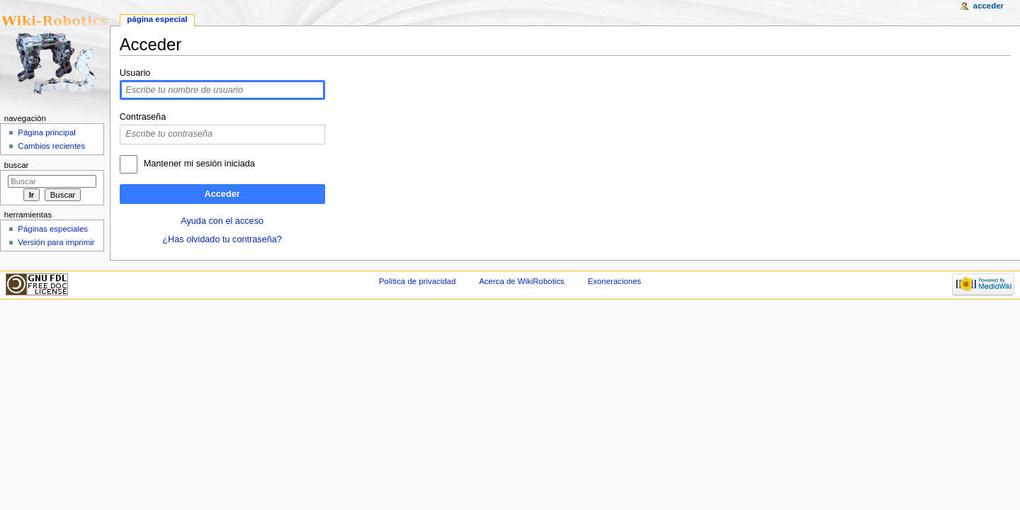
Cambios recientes (51, 146)
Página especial (157, 19)
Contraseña (143, 117)
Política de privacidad (417, 281)
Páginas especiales (53, 229)
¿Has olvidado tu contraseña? (222, 239)
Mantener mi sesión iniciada (199, 164)
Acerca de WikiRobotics (522, 281)
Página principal (47, 132)
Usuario (135, 73)
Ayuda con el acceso (222, 221)
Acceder (222, 194)
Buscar (16, 165)
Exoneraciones (615, 281)
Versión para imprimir (56, 242)
